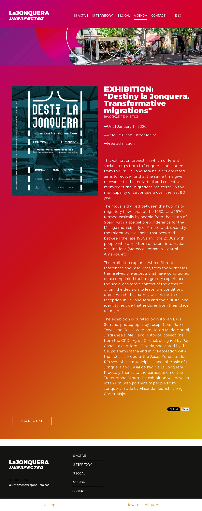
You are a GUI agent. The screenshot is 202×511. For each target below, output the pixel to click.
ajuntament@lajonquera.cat (29, 485)
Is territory (82, 464)
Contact (79, 491)
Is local (78, 473)
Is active (79, 455)
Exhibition (131, 116)
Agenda (78, 482)
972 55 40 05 (18, 480)
